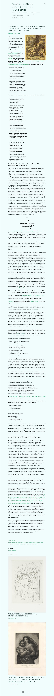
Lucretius (23, 333)
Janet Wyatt (38, 542)
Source (35, 309)
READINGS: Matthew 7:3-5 (14, 33)
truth (32, 544)
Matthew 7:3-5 (22, 287)
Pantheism (14, 544)
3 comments (14, 618)
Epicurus (17, 333)
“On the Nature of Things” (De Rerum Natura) (31, 375)
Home (13, 17)
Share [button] (9, 540)
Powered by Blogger (27, 692)
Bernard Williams (17, 542)
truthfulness (36, 544)
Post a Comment (12, 550)
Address (12, 542)
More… (22, 17)
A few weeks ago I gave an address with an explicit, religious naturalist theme (25, 231)
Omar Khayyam (34, 301)
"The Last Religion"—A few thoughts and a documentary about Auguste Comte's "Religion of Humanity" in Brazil (26, 680)
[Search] (45, 3)
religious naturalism (27, 544)
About (17, 17)
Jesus (42, 542)
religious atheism (20, 544)
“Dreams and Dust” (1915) (27, 295)
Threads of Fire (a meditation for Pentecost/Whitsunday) (22, 615)
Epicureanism (29, 542)
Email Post (14, 540)
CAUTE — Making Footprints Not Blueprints (22, 6)
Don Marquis (23, 542)
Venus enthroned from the (35, 61)
